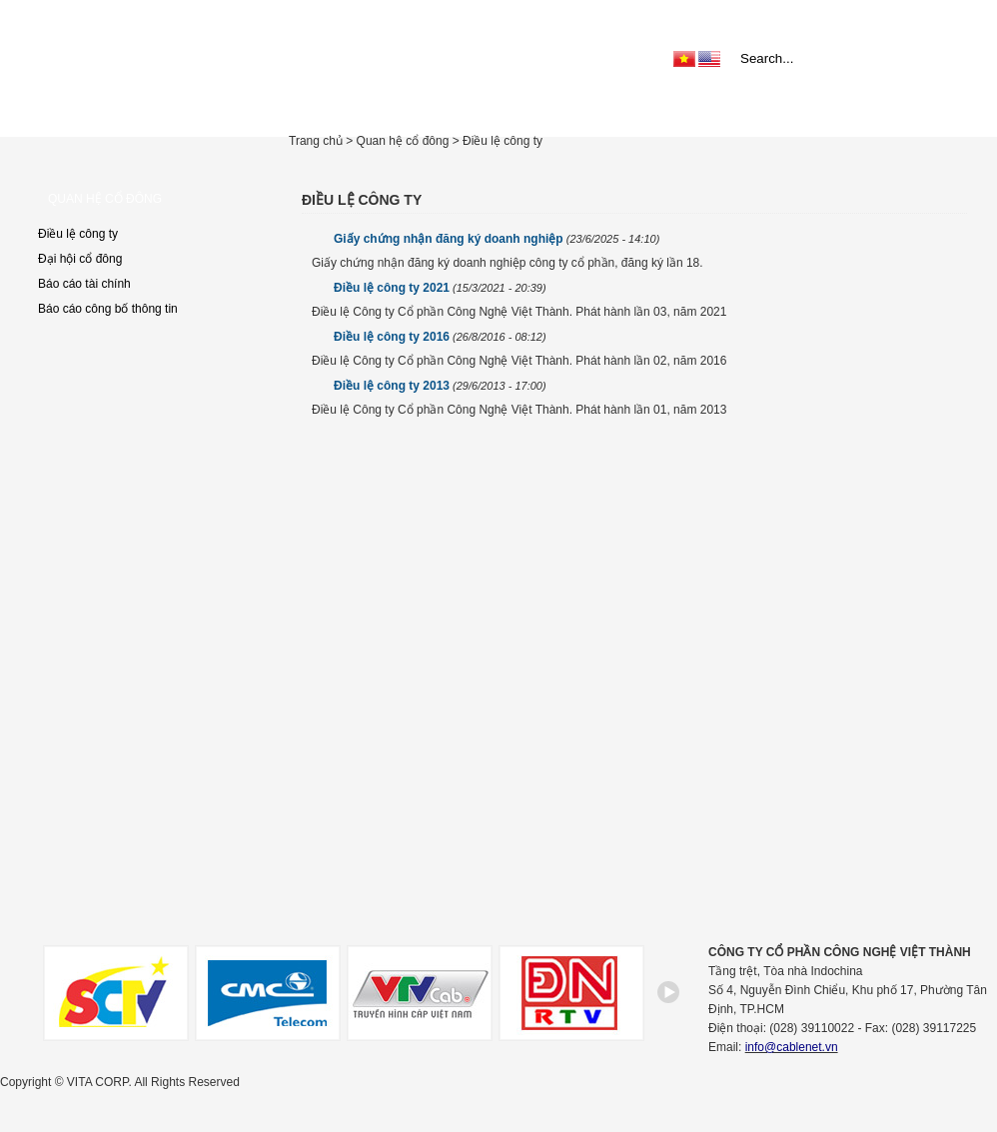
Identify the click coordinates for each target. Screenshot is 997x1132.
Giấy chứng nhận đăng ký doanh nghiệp (496, 239)
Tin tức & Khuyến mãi (591, 110)
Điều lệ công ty (78, 234)
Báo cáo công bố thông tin (108, 309)
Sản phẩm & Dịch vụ (442, 110)
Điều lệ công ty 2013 (440, 386)
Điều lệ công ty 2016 (440, 337)
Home (259, 110)
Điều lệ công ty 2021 (440, 288)
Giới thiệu (327, 110)
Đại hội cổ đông (80, 259)
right (668, 999)
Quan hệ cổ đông (810, 110)
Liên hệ (910, 110)
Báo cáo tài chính (84, 284)
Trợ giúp (707, 110)
